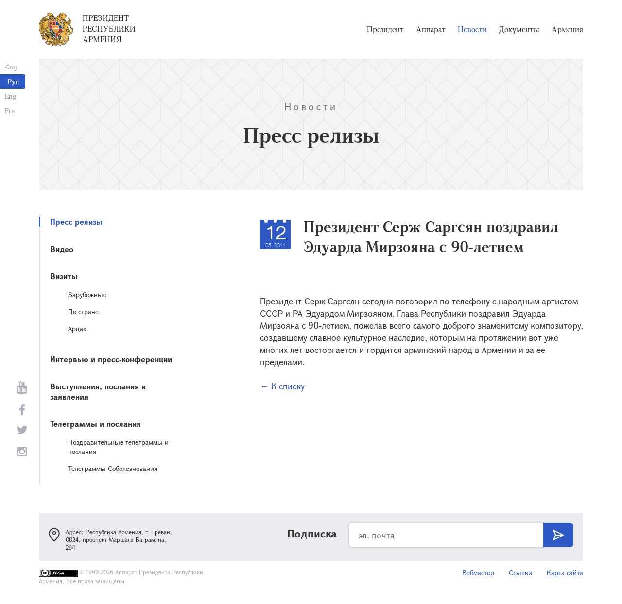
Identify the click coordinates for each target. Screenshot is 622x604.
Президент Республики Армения (109, 29)
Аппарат (431, 29)
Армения (567, 29)
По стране (83, 311)
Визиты (64, 276)
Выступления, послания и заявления (98, 391)
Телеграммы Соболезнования (112, 468)
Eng (10, 96)
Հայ (11, 66)
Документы (519, 29)
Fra (10, 110)
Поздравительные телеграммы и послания (118, 446)
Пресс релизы (76, 222)
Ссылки (520, 572)
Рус (13, 81)
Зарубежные (87, 294)
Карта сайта (565, 572)
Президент (385, 29)
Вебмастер (478, 572)
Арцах (77, 328)
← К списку (282, 386)
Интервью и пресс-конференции (111, 359)
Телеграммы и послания (95, 424)
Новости (472, 29)
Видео (61, 249)
